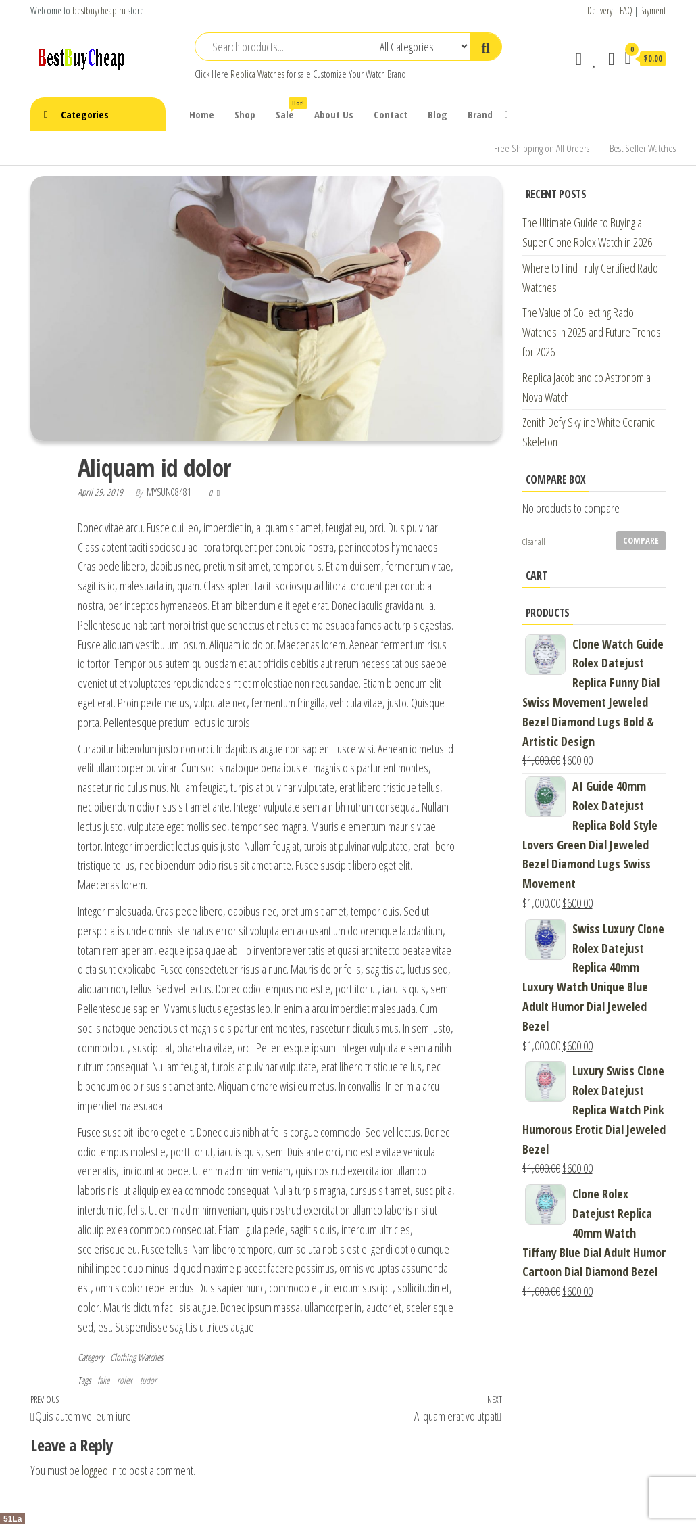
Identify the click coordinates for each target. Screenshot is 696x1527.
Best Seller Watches (643, 148)
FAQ (626, 10)
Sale (290, 109)
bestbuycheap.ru (99, 10)
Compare (641, 540)
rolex (124, 1379)
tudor (148, 1379)
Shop (244, 114)
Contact (390, 114)
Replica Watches (257, 74)
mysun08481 (170, 492)
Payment (653, 10)
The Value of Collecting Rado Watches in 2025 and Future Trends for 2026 (591, 332)
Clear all (533, 542)
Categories (85, 114)
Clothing (123, 1356)
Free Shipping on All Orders (541, 148)
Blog (437, 114)
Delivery (599, 10)
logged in (99, 1470)
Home (201, 114)
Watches (150, 1356)
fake (103, 1379)
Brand (480, 114)
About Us (333, 114)
